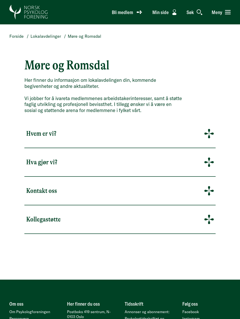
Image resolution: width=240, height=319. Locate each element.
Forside (16, 36)
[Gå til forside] (28, 12)
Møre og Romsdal (84, 36)
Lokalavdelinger (45, 36)
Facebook (190, 311)
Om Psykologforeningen (29, 311)
